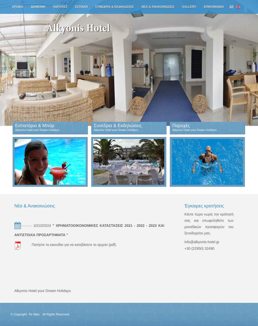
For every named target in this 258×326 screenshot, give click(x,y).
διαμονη (38, 7)
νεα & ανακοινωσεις (157, 7)
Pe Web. (35, 314)
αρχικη (17, 7)
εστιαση (81, 7)
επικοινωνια (214, 7)
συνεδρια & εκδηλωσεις (114, 7)
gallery (189, 7)
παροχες (60, 7)
